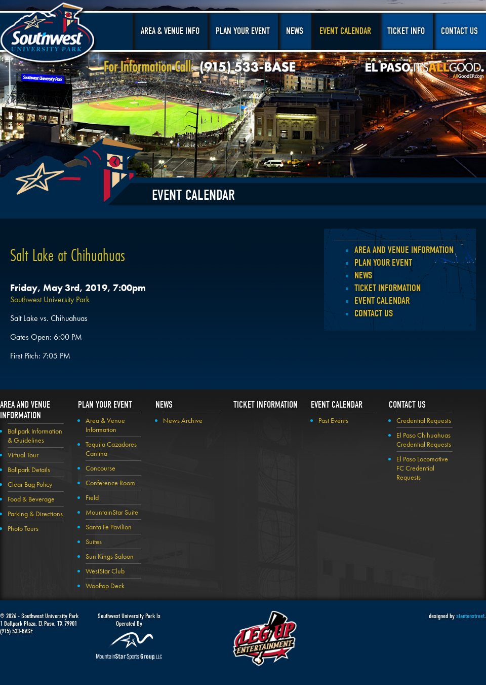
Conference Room (110, 482)
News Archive (182, 420)
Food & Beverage (31, 498)
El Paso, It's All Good (424, 70)
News (294, 31)
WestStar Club (105, 570)
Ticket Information (387, 288)
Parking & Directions (35, 513)
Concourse (100, 468)
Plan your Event (383, 262)
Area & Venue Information (105, 425)
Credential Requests (423, 420)
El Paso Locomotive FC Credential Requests (422, 468)
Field (92, 497)
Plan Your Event (243, 31)
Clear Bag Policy (30, 484)
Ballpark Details (29, 469)
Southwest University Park (49, 34)
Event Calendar (345, 31)
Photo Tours (23, 528)
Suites (94, 541)
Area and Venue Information (404, 250)
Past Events (333, 420)
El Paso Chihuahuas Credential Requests (423, 439)
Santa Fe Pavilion (109, 526)
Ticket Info (406, 31)
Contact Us (459, 31)
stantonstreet (470, 616)
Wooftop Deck (105, 585)
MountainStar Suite (112, 512)
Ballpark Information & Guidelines (35, 435)
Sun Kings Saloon (110, 556)
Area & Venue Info (170, 31)
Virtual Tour (23, 454)
